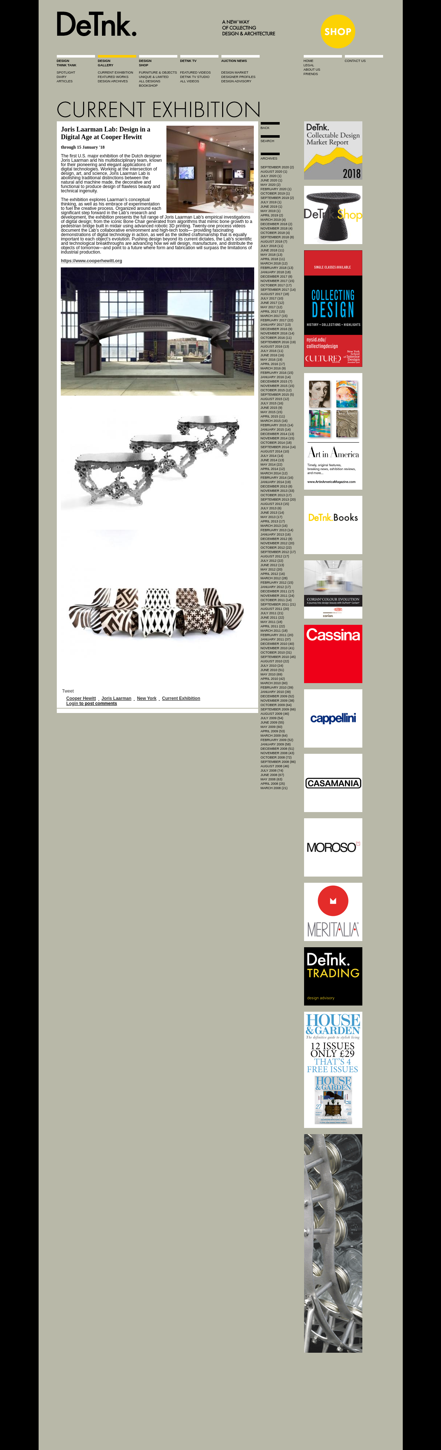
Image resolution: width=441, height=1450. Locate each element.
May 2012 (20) (272, 569)
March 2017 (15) (274, 316)
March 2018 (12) (274, 263)
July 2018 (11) (272, 246)
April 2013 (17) (273, 521)
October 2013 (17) (276, 495)
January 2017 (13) (276, 324)
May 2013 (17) (272, 517)
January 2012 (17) (276, 587)
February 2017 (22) (277, 320)
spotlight (66, 72)
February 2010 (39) (277, 687)
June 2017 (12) (272, 303)
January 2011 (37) (276, 639)
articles (65, 81)
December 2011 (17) (277, 591)
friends (311, 74)
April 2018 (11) (273, 259)
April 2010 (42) (273, 679)
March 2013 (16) (274, 526)
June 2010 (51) (272, 670)
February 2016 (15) (277, 373)
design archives (113, 81)
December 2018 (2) (276, 224)
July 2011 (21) (272, 613)
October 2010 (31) (276, 652)
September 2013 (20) (278, 499)
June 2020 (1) (272, 180)
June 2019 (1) (272, 206)
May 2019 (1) (271, 211)
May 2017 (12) (272, 307)
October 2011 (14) (276, 600)
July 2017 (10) (272, 298)
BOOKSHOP (148, 85)
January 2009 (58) (276, 744)
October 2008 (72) (276, 757)
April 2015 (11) (273, 416)
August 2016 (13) (275, 346)
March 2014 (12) (274, 473)
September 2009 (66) (278, 709)
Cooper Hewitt (81, 698)
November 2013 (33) (278, 491)
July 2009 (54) (272, 718)
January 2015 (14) (276, 429)
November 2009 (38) (278, 700)
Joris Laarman (116, 698)
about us (312, 69)
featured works (113, 77)
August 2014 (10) (275, 451)
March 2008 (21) (274, 788)
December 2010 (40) (277, 644)
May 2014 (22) (272, 464)
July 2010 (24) (272, 665)
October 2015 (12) (276, 390)
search (268, 141)
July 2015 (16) (272, 403)
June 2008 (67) (272, 775)
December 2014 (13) (277, 434)
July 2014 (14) (272, 456)
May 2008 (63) (272, 779)
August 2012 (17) (275, 556)
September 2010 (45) (278, 657)
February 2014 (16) (277, 477)
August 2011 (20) (275, 609)
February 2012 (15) (277, 582)
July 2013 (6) (271, 508)
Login (72, 703)
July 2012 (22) (272, 561)
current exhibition (115, 72)
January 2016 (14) (276, 377)
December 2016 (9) (276, 329)
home (309, 61)
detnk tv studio (195, 77)
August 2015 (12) (275, 399)
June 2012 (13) (272, 565)
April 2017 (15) (273, 311)
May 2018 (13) (272, 254)
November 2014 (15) (278, 438)
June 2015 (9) (272, 407)
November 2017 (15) (278, 281)
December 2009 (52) (277, 696)
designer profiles (238, 77)
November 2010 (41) (278, 648)
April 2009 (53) (273, 731)
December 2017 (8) (276, 276)
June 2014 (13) (272, 460)
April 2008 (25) (273, 783)
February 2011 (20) (277, 635)
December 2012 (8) (276, 539)
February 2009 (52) (277, 740)
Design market (235, 72)
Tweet (68, 691)
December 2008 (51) (277, 749)
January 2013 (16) (276, 534)
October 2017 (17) (276, 285)
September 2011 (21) (278, 604)
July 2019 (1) (271, 202)
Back (265, 128)
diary (62, 77)
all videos (189, 81)
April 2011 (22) (273, 626)
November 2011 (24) (278, 595)
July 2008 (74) (272, 770)
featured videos (195, 72)
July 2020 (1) (271, 176)
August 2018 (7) (274, 241)
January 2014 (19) (276, 482)
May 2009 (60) (272, 727)
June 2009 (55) (272, 722)
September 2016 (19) (278, 342)
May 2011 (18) (272, 622)
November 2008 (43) (278, 753)
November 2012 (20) (278, 543)
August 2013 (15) (275, 504)
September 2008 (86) (278, 762)
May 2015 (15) (272, 412)
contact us (355, 61)
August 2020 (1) (274, 171)
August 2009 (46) (275, 714)
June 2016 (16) (272, 355)
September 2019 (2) (277, 198)
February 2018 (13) (277, 268)
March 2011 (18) (274, 630)
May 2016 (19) (272, 359)
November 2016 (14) (278, 333)
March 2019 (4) (273, 220)
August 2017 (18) (275, 294)
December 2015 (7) (276, 381)
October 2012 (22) (276, 547)
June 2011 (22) (272, 617)
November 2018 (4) (277, 228)
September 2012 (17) (278, 552)
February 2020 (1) (276, 189)
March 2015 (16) (274, 421)
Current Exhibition (181, 698)
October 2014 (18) (276, 442)
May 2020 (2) (271, 185)
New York (147, 698)
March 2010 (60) (274, 683)
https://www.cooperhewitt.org (91, 260)
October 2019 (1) (275, 193)
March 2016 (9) (273, 368)
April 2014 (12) (273, 469)
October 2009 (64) (276, 705)
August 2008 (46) (275, 766)
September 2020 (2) (277, 167)
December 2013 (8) (276, 486)
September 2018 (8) (277, 237)
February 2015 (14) (277, 425)
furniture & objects (158, 72)
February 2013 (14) (277, 530)
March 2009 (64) (274, 735)
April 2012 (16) (273, 574)
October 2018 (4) (275, 233)
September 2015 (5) (277, 394)
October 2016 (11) (276, 338)
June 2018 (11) (272, 250)
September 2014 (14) (278, 447)
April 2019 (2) (272, 215)
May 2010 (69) (272, 674)
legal (309, 65)
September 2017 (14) (278, 289)
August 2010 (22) (275, 661)
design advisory (236, 81)
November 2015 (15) (278, 386)
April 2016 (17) (273, 364)
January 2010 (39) (276, 692)
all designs (150, 81)
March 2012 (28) (274, 578)
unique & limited (154, 77)
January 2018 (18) (276, 272)
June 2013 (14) (272, 512)
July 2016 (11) (272, 351)
